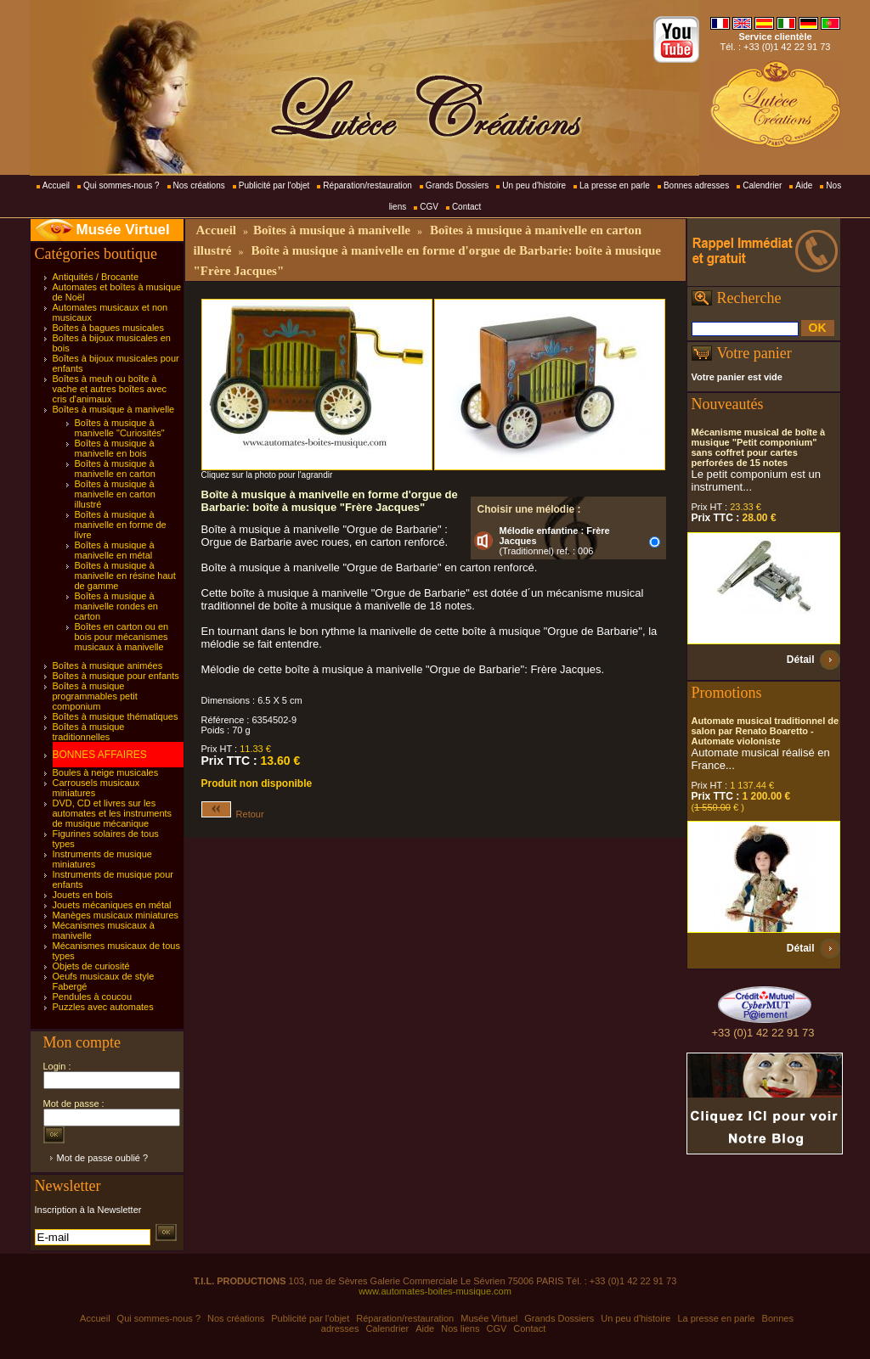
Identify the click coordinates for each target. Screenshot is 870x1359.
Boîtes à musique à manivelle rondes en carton (116, 606)
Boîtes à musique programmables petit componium (95, 696)
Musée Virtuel (123, 230)
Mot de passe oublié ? (103, 1158)
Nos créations (199, 185)
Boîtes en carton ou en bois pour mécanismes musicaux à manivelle (122, 636)
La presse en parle (614, 185)
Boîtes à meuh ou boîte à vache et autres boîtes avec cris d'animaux (110, 388)
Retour (232, 814)
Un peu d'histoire (534, 185)
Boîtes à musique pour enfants (116, 676)
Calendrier (762, 185)
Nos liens (460, 1328)
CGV (429, 206)
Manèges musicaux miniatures (116, 915)
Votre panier (754, 353)
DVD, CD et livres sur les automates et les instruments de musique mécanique (112, 813)
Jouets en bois (83, 895)
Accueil (56, 185)
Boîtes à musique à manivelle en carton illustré (115, 494)
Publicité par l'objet (274, 185)
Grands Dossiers (457, 185)
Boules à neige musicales (106, 772)
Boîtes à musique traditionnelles (89, 732)
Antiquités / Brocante (96, 277)
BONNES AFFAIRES (100, 755)
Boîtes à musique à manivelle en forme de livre (121, 524)
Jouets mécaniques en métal (112, 905)
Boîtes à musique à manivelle (114, 409)
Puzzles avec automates (103, 1007)
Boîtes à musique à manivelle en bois (115, 448)
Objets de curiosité (91, 966)
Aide (803, 185)
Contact (466, 206)
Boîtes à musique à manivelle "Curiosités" (120, 428)
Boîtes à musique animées (108, 665)
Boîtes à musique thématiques (115, 716)
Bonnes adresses (696, 185)
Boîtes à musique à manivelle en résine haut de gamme (125, 575)
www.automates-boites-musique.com (435, 1291)
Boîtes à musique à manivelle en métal (115, 550)
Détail (801, 659)
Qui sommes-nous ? (121, 185)
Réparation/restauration (367, 185)
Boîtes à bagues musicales (108, 328)
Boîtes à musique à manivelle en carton (115, 468)
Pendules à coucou (93, 996)
